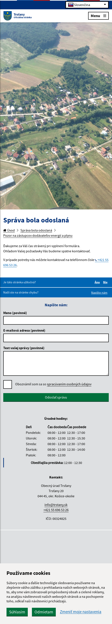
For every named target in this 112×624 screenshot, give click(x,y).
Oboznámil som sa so (53, 384)
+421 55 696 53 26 (56, 510)
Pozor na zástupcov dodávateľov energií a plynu (37, 235)
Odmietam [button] (44, 611)
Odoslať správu (56, 397)
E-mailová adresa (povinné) (24, 330)
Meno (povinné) (15, 313)
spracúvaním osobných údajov (69, 384)
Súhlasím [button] (17, 611)
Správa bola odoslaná (36, 230)
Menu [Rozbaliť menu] (98, 15)
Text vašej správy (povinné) (23, 348)
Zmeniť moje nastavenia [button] (80, 612)
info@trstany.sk (56, 504)
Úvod (9, 230)
